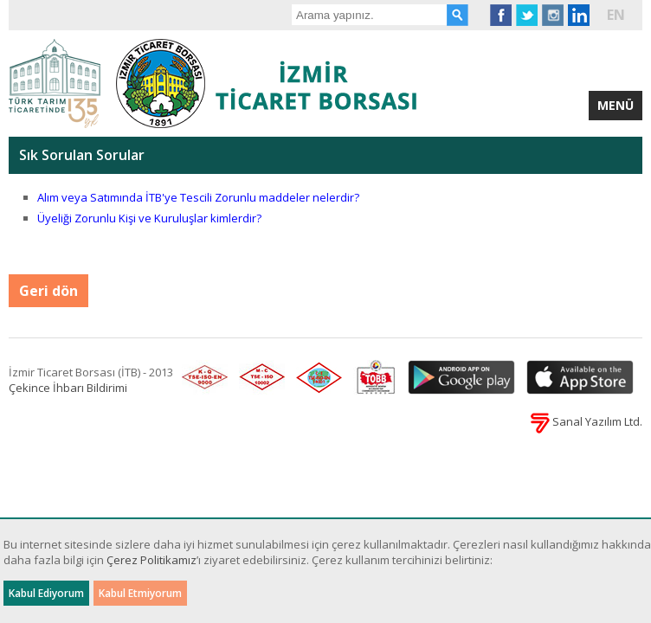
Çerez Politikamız (151, 560)
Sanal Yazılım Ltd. (586, 421)
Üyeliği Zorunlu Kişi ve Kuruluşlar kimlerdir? (149, 218)
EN (616, 14)
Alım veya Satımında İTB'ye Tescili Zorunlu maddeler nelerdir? (198, 197)
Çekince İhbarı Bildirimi (68, 387)
